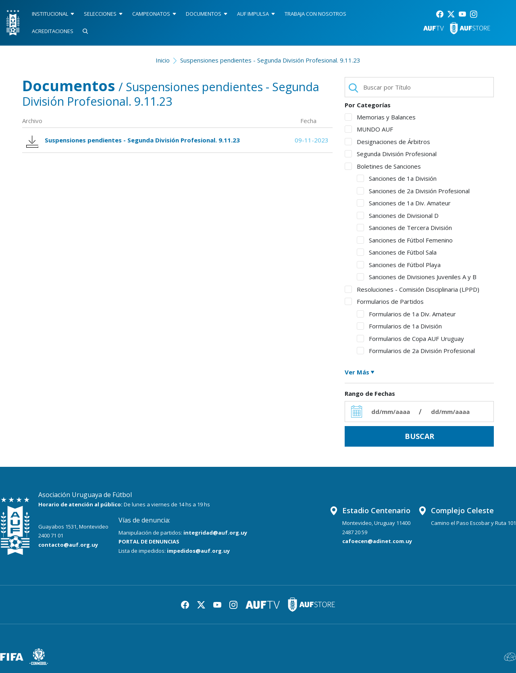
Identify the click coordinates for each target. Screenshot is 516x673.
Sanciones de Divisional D (398, 215)
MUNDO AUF (369, 129)
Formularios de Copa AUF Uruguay (410, 338)
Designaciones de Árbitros (387, 142)
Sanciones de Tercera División (404, 228)
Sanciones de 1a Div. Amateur (404, 203)
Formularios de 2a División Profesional (416, 351)
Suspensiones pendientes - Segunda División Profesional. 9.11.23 (270, 60)
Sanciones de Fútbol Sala (397, 252)
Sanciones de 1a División (397, 178)
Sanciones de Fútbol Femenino (405, 240)
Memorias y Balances (380, 117)
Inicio (163, 60)
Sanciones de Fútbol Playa (399, 265)
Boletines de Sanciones (383, 166)
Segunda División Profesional (391, 154)
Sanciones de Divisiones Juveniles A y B (416, 277)
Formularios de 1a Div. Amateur (406, 314)
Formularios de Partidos (384, 301)
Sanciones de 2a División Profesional (413, 191)
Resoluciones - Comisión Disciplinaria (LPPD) (412, 289)
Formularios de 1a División (399, 326)
